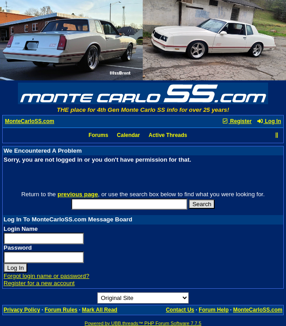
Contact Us (180, 310)
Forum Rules (60, 310)
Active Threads (168, 135)
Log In (269, 121)
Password (18, 247)
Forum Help (214, 310)
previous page (77, 194)
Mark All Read (99, 310)
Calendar (128, 135)
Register (236, 121)
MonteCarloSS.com (29, 121)
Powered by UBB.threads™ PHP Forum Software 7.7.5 (143, 323)
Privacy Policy (22, 310)
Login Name (21, 228)
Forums (98, 135)
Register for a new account (39, 283)
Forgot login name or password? (46, 276)
